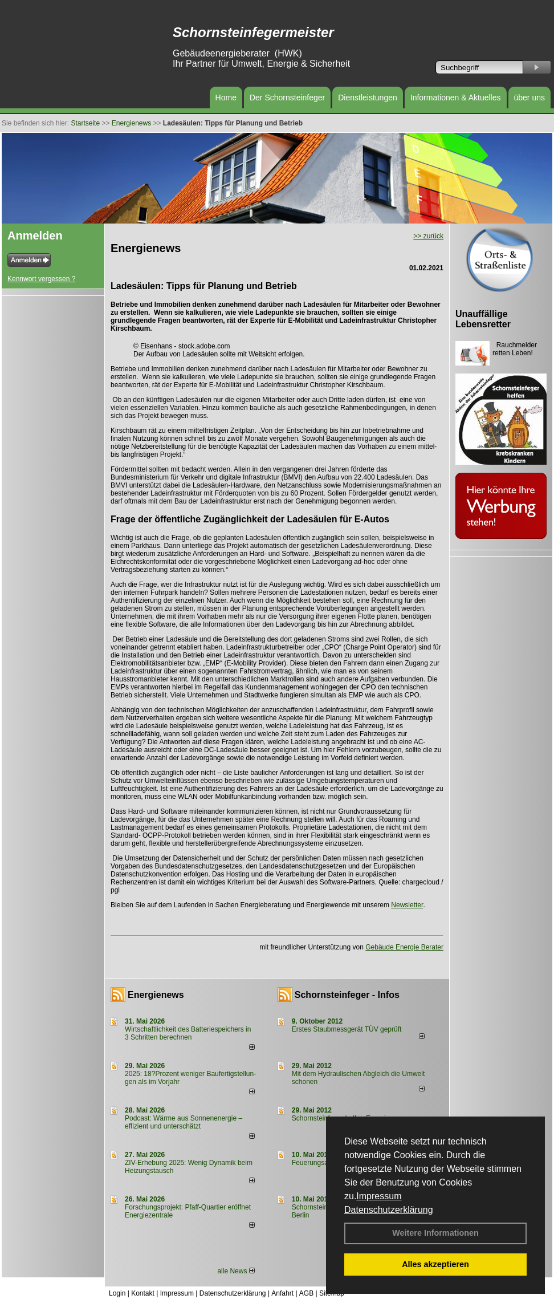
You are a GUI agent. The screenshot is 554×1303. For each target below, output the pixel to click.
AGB (306, 1293)
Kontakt (142, 1293)
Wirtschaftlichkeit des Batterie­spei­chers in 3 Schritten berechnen (188, 1033)
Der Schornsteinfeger (287, 97)
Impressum (378, 1196)
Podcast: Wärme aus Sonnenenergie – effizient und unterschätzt (183, 1122)
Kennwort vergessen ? (41, 279)
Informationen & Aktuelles (455, 97)
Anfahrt (282, 1293)
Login (117, 1293)
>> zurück (428, 236)
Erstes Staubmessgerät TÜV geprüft (347, 1029)
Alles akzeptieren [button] (435, 1264)
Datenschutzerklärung (388, 1210)
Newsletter (407, 905)
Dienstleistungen (367, 97)
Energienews (156, 995)
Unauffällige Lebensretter (483, 319)
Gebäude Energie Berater (404, 947)
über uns (529, 97)
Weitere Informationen (435, 1232)
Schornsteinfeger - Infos (347, 995)
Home (226, 97)
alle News (235, 1271)
